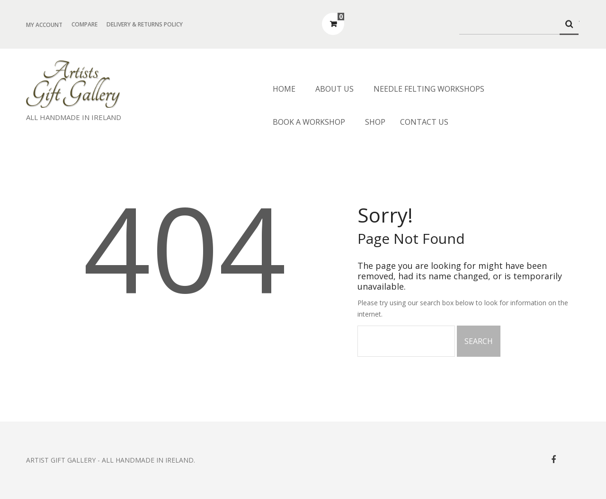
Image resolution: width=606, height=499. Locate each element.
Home (284, 89)
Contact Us (424, 122)
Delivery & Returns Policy (145, 24)
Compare (84, 24)
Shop (375, 122)
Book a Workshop (309, 122)
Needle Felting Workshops (429, 89)
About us (334, 89)
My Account (44, 25)
